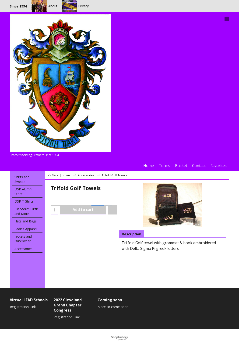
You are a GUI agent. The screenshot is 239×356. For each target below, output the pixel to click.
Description (131, 234)
